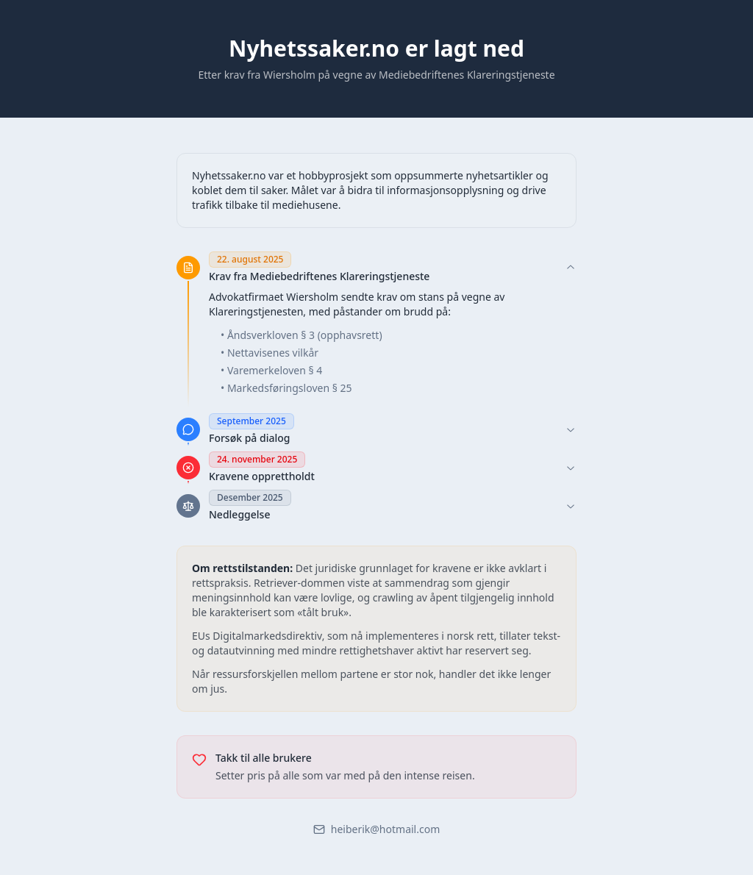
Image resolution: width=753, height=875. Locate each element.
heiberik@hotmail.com (376, 829)
